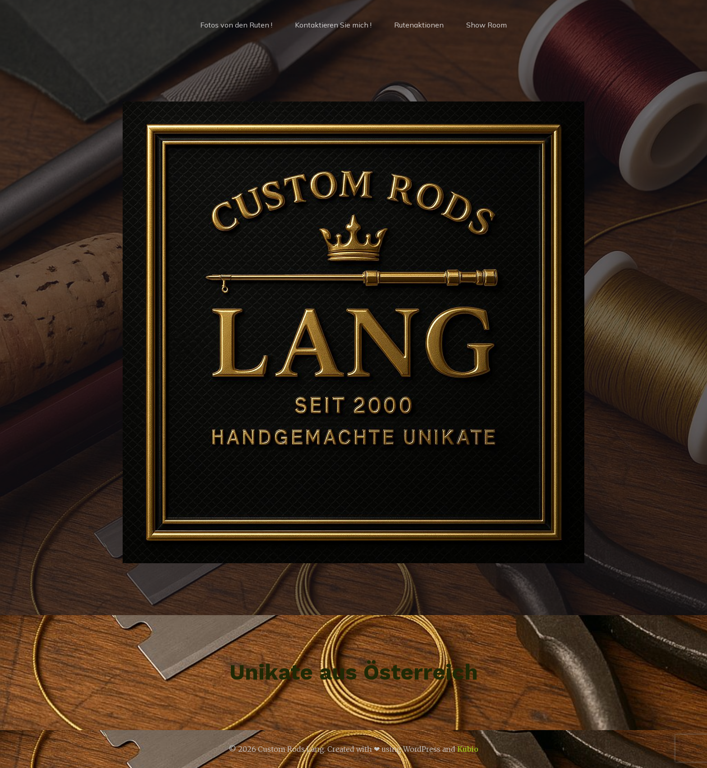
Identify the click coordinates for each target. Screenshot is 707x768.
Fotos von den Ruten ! (236, 24)
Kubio (467, 749)
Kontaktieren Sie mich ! (333, 24)
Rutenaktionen (419, 24)
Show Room (486, 24)
